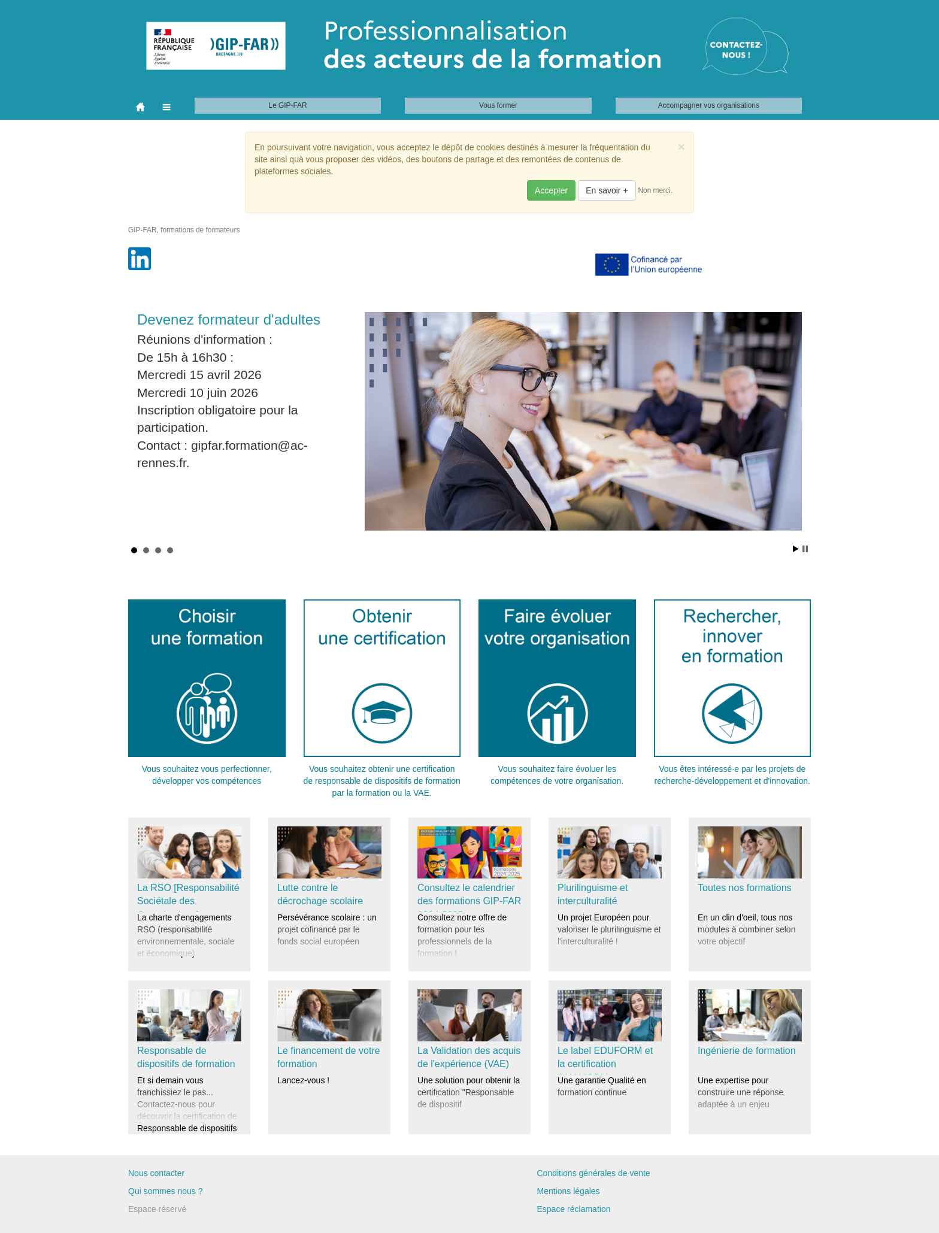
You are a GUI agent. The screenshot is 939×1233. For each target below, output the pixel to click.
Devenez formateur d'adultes (228, 319)
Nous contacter (156, 1173)
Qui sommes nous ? (165, 1191)
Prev (143, 425)
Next (795, 425)
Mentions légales (568, 1191)
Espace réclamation (574, 1209)
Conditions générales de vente (593, 1173)
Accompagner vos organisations (708, 105)
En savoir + (607, 190)
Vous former (498, 105)
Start (796, 549)
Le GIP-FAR (288, 105)
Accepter (551, 190)
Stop (805, 549)
